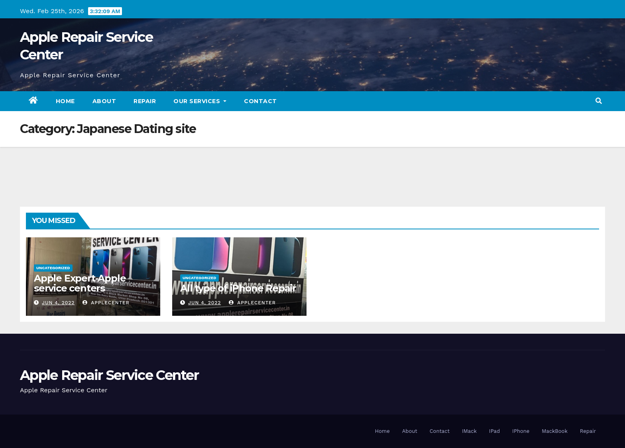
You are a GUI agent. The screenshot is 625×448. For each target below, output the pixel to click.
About (104, 101)
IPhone (520, 431)
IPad (494, 431)
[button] (599, 101)
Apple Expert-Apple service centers (80, 283)
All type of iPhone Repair (238, 288)
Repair (145, 101)
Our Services (199, 101)
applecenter (106, 302)
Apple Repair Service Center (109, 375)
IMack (469, 431)
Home (65, 101)
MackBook (555, 431)
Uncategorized (53, 268)
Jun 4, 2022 (58, 302)
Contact (260, 101)
